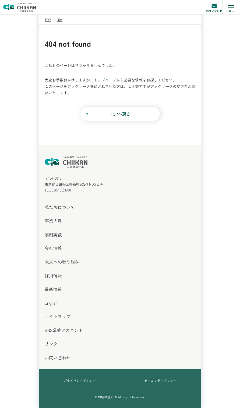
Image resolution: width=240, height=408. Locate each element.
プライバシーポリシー (79, 380)
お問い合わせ (214, 8)
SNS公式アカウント (64, 330)
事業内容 (53, 221)
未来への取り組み (62, 261)
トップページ (105, 80)
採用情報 (53, 275)
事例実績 (53, 234)
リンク (51, 343)
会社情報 (53, 248)
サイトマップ (57, 316)
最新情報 (53, 289)
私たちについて (60, 207)
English (51, 303)
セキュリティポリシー (160, 380)
